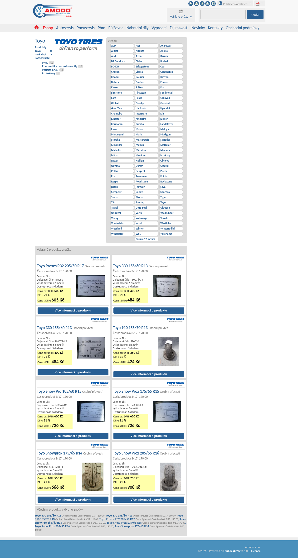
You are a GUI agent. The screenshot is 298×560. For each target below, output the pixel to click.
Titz (113, 202)
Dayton (164, 77)
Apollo (164, 51)
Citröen (115, 71)
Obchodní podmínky (242, 27)
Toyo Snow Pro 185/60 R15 (70, 394)
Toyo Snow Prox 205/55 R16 (146, 455)
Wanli (139, 223)
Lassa (114, 129)
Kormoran (117, 124)
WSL (138, 233)
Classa (139, 71)
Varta (139, 213)
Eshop (48, 27)
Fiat (162, 87)
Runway (140, 186)
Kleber (164, 118)
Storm (114, 197)
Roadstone (142, 181)
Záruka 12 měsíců (146, 239)
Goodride (165, 103)
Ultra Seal (141, 207)
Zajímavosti (179, 27)
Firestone (116, 92)
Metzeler (165, 145)
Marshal (116, 139)
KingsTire (141, 118)
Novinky (198, 27)
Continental (167, 71)
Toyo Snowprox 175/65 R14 (70, 455)
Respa (114, 181)
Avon (139, 56)
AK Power (165, 45)
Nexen (114, 160)
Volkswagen (142, 218)
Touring (140, 202)
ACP (113, 45)
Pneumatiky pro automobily (59, 66)
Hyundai (165, 108)
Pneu (45, 62)
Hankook (141, 108)
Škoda (139, 197)
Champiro (116, 113)
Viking (114, 218)
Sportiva (165, 192)
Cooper (115, 77)
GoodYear (116, 108)
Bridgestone (142, 66)
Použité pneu (50, 70)
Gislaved (165, 98)
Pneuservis (85, 27)
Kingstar (116, 118)
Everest (115, 87)
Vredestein (117, 223)
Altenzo (140, 51)
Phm (101, 27)
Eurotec (164, 82)
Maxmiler (116, 145)
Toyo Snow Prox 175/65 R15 (146, 394)
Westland (116, 228)
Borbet (164, 61)
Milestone (141, 150)
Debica (115, 82)
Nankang (165, 155)
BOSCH (115, 66)
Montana (141, 155)
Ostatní (164, 166)
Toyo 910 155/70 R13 (141, 330)
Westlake (165, 223)
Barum (164, 56)
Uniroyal (116, 213)
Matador (165, 139)
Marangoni (117, 134)
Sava (163, 186)
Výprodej (158, 27)
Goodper (141, 103)
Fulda (139, 98)
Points (163, 176)
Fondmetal (166, 92)
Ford (113, 98)
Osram (139, 166)
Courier (140, 77)
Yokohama (166, 233)
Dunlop (140, 82)
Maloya (164, 129)
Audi (114, 56)
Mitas (114, 155)
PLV (113, 176)
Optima (115, 166)
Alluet (114, 51)
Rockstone (166, 181)
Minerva (165, 150)
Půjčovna (115, 27)
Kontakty (215, 27)
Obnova (164, 160)
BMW (139, 61)
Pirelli (163, 171)
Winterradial (167, 228)
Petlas (114, 171)
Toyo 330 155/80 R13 (141, 268)
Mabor (139, 129)
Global (115, 103)
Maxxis (140, 145)
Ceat (162, 66)
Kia (162, 113)
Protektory (49, 73)
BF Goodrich (118, 61)
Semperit (116, 192)
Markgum (165, 134)
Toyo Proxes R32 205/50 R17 (71, 268)
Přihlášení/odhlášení (233, 4)
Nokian (140, 160)
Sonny (139, 192)
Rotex (114, 186)
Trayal (114, 207)
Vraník (164, 218)
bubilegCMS (232, 551)
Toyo (163, 202)
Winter (140, 228)
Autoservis (64, 27)
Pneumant (141, 176)
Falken (139, 87)
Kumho (140, 124)
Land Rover (166, 124)
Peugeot (140, 171)
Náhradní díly (138, 27)
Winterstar (117, 233)
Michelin (116, 150)
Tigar (163, 197)
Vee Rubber (166, 213)
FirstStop (141, 92)
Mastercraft (142, 139)
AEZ (138, 45)
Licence (255, 551)
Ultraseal (165, 207)
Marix (139, 134)
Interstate (141, 113)
